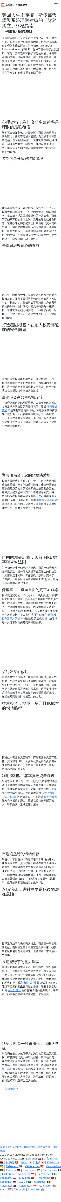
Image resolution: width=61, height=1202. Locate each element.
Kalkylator (53, 1162)
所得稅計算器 (31, 982)
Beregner (31, 1158)
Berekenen (29, 1170)
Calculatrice (50, 1170)
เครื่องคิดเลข (51, 1158)
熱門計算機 (43, 1147)
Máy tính (24, 1178)
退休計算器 (14, 990)
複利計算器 (50, 796)
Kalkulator (12, 1166)
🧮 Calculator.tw (14, 5)
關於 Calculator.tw (10, 1147)
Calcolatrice (44, 1174)
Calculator (40, 1181)
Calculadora (32, 1166)
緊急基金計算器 (45, 500)
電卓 (37, 1162)
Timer (17, 1189)
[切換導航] (55, 5)
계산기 (24, 1162)
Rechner (11, 1170)
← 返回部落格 (10, 1088)
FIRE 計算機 (46, 614)
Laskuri (6, 1174)
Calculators (26, 1185)
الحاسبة (23, 1181)
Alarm (3, 1189)
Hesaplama (43, 1178)
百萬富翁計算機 (11, 618)
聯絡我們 (29, 1147)
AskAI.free (34, 1189)
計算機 (10, 1162)
